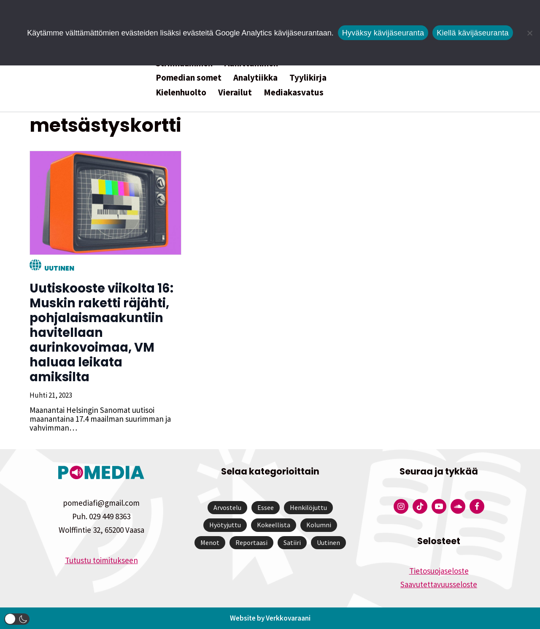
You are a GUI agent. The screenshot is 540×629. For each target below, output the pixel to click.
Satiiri (292, 542)
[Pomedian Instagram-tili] (401, 506)
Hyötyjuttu (225, 525)
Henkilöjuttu (308, 507)
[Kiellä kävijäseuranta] (529, 33)
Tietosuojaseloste (439, 571)
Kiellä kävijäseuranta (472, 33)
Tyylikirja (308, 77)
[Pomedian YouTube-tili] (439, 506)
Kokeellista (273, 525)
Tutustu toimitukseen (101, 560)
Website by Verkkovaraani (270, 618)
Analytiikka (255, 77)
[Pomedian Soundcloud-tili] (458, 506)
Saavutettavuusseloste (438, 584)
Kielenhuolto (181, 92)
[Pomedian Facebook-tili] (477, 506)
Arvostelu (227, 507)
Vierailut (235, 92)
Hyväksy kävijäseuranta (383, 33)
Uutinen (59, 268)
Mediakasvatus (294, 92)
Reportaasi (251, 542)
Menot (209, 542)
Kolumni (318, 525)
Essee (265, 507)
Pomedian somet (188, 77)
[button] (17, 619)
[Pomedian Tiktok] (420, 506)
